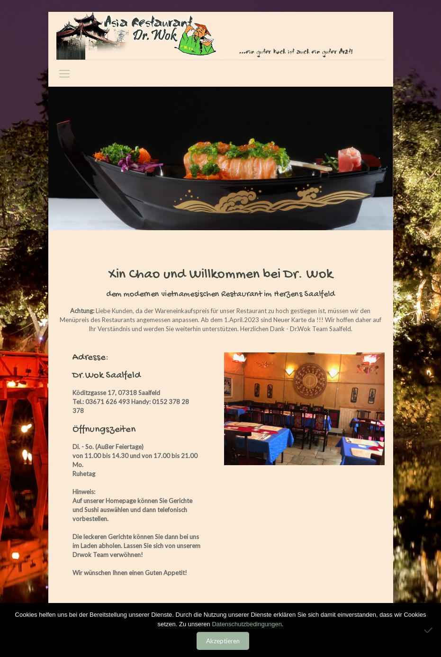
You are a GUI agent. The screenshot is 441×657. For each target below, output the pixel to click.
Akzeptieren (223, 641)
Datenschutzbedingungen (246, 624)
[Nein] (429, 630)
